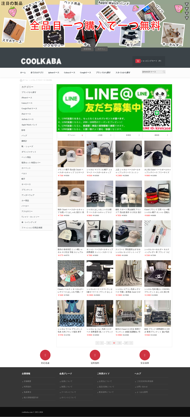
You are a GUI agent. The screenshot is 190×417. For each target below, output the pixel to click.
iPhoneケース (27, 98)
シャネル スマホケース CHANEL (40, 80)
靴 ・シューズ (27, 146)
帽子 (23, 179)
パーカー (25, 206)
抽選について (66, 387)
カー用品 (25, 201)
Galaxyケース (69, 73)
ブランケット (27, 190)
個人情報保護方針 (30, 398)
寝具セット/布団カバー (31, 163)
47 (126, 343)
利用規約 (26, 387)
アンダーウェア (28, 195)
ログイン (101, 49)
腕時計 (24, 141)
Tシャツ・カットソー (30, 217)
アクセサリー (27, 211)
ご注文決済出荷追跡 (144, 381)
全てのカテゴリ (37, 73)
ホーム (23, 73)
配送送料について (106, 392)
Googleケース (85, 73)
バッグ (24, 136)
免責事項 (26, 392)
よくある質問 (141, 392)
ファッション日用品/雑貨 (32, 228)
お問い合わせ (141, 387)
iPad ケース (26, 114)
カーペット (26, 168)
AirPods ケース (28, 119)
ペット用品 (26, 157)
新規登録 (87, 49)
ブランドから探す (103, 73)
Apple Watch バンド (29, 125)
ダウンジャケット (29, 152)
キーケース (26, 184)
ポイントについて (68, 398)
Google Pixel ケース (29, 109)
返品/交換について (106, 387)
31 (109, 343)
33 (119, 343)
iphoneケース (53, 73)
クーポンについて (68, 392)
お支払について (105, 381)
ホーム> (25, 80)
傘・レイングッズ (29, 222)
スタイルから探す (123, 73)
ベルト (24, 173)
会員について (66, 381)
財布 (23, 130)
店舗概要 (26, 381)
